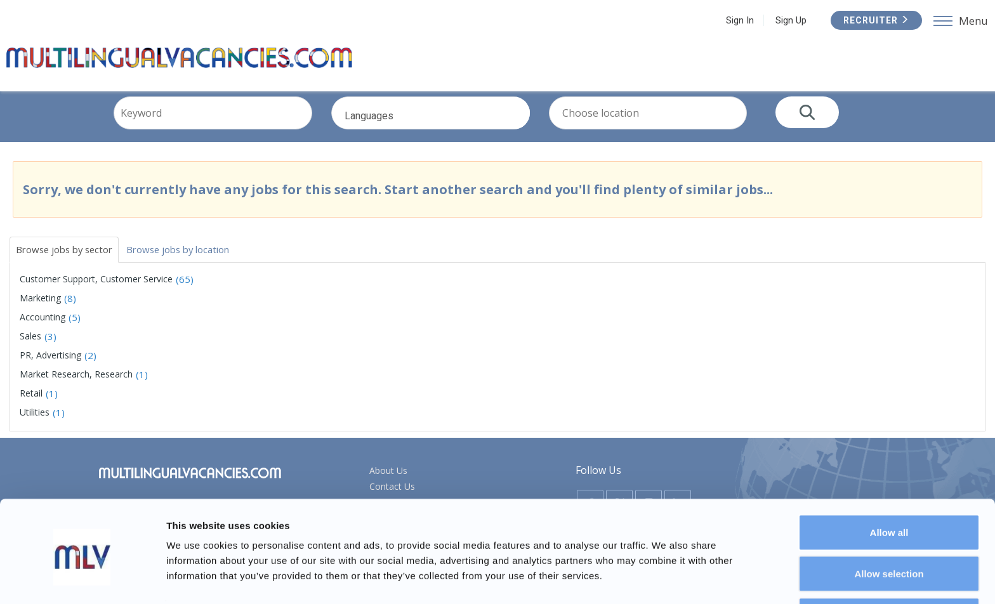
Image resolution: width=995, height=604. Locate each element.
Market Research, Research (76, 385)
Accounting (42, 328)
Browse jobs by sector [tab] (69, 259)
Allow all (889, 487)
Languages (450, 131)
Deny (889, 570)
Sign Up (789, 20)
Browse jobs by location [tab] (194, 259)
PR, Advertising (50, 366)
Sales (30, 347)
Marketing (40, 309)
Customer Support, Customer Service (96, 290)
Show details (665, 571)
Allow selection (888, 528)
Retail (31, 404)
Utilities (34, 423)
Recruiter (874, 20)
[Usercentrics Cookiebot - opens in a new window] (82, 579)
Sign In (738, 20)
